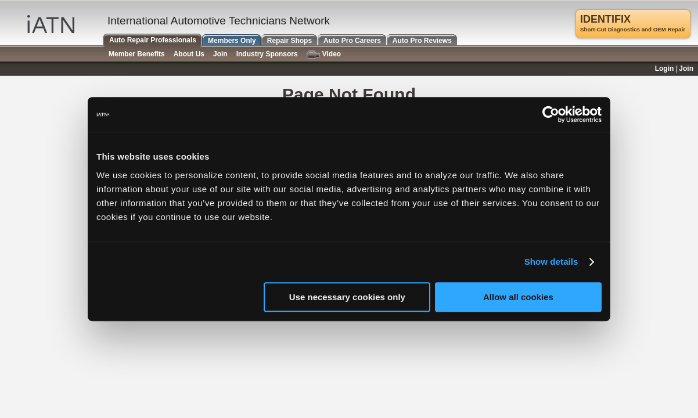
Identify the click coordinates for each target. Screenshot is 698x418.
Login (664, 68)
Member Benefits (137, 54)
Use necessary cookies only (347, 297)
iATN (50, 24)
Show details (551, 261)
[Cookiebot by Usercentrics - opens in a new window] (551, 114)
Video (324, 54)
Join (220, 54)
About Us (189, 54)
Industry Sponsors (267, 54)
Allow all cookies (518, 297)
